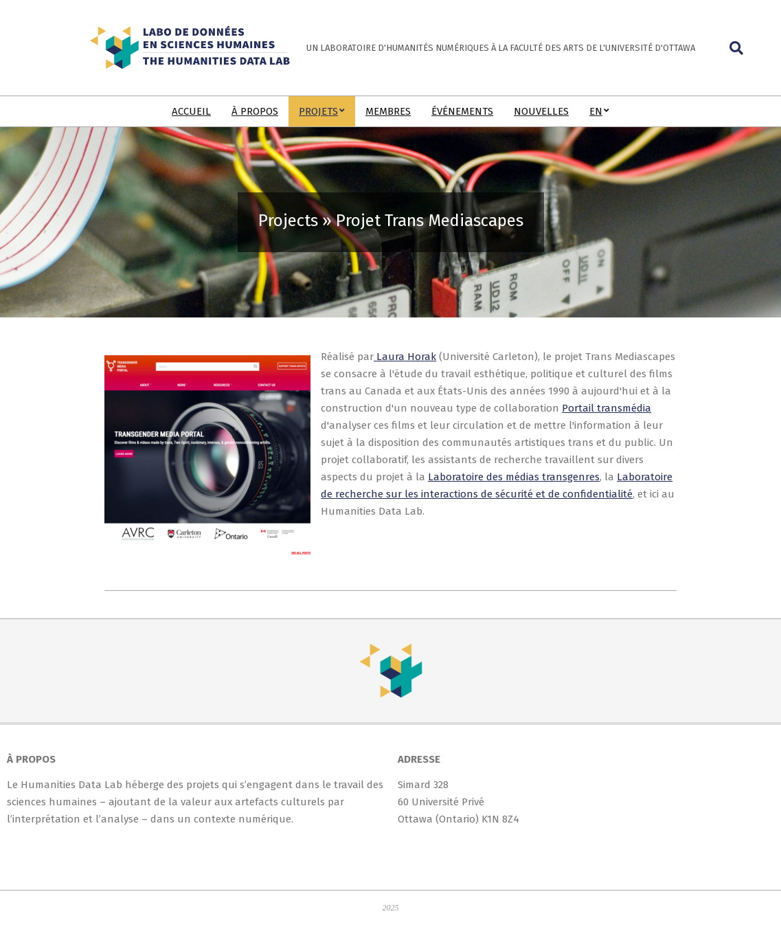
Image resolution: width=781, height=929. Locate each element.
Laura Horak (405, 356)
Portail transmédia (606, 408)
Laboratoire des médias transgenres (514, 477)
